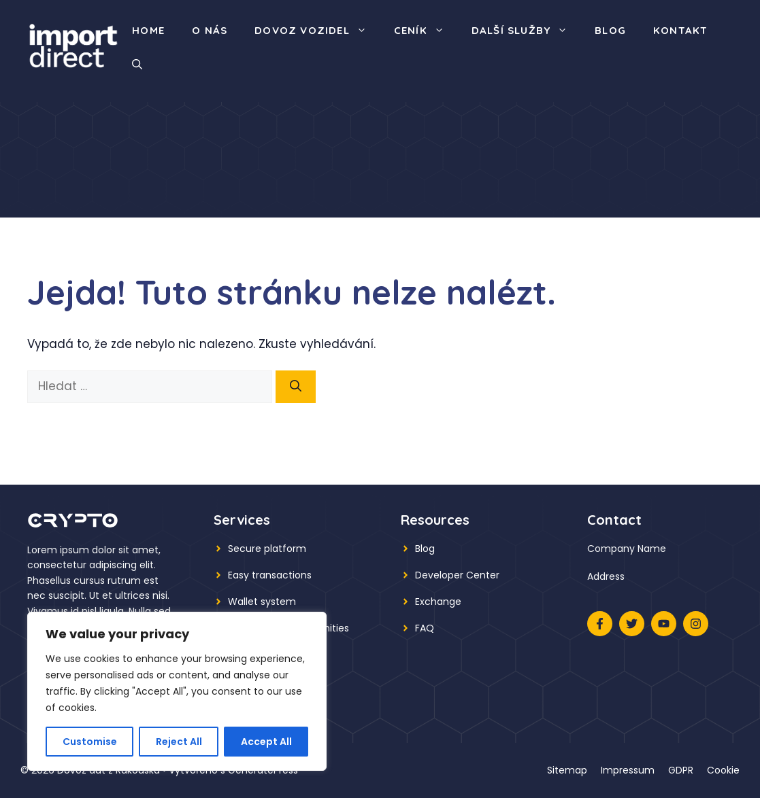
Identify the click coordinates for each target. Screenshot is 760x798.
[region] (177, 691)
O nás (209, 30)
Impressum (628, 770)
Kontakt (680, 30)
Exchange (438, 601)
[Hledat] (296, 386)
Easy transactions (270, 575)
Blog (610, 30)
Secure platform (267, 548)
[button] (137, 65)
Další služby (526, 31)
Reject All (179, 741)
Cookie (723, 770)
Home (148, 30)
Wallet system (262, 601)
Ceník (426, 31)
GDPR (680, 770)
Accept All (266, 741)
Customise (90, 741)
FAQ (424, 628)
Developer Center (457, 575)
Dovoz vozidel (317, 31)
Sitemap (567, 770)
